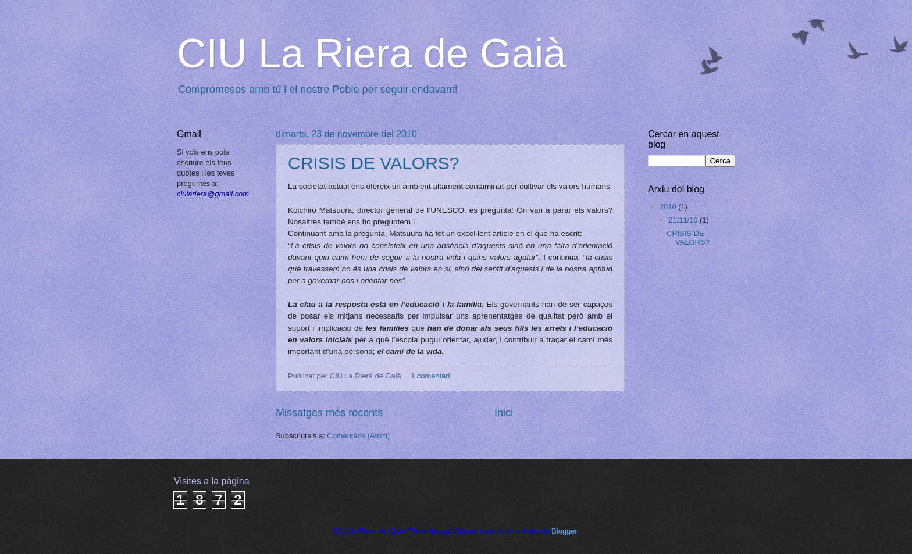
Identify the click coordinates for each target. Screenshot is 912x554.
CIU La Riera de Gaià (371, 53)
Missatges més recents (329, 413)
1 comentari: (432, 375)
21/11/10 (684, 220)
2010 (669, 206)
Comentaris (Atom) (358, 435)
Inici (503, 413)
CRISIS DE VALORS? (373, 163)
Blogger (564, 531)
